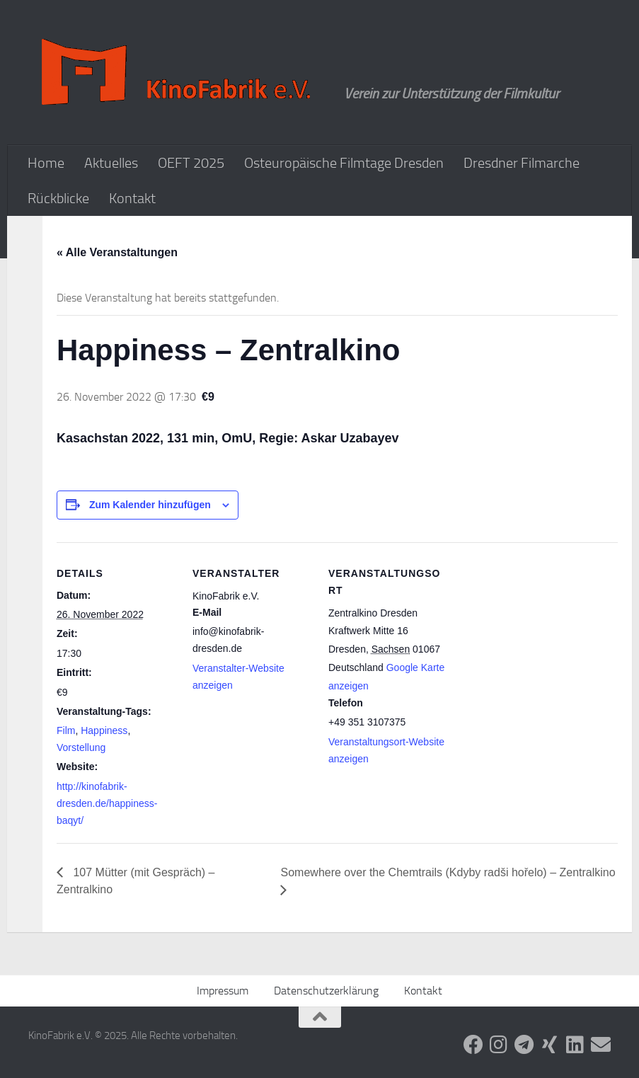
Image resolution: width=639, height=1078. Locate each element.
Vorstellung (81, 747)
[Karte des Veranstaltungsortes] (539, 639)
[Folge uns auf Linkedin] (575, 1045)
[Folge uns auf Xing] (550, 1045)
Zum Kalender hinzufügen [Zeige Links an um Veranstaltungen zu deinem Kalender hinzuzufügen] (150, 504)
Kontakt (132, 198)
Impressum (222, 990)
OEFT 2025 (191, 162)
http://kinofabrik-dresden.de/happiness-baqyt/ (107, 803)
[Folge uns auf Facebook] (473, 1045)
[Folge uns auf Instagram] (499, 1045)
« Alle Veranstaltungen (117, 252)
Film (66, 730)
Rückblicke (58, 198)
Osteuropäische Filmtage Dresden (344, 162)
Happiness (104, 730)
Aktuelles (111, 162)
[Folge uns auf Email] (601, 1045)
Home (46, 162)
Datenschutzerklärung (326, 990)
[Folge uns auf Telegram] (524, 1045)
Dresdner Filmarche (522, 162)
